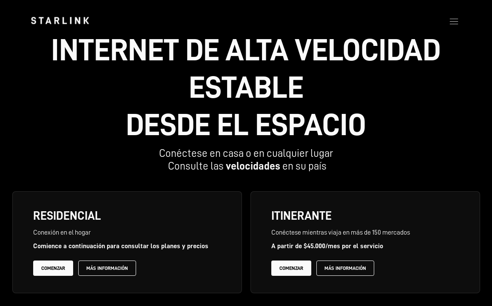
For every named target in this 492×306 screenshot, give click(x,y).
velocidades (253, 166)
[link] (60, 20)
